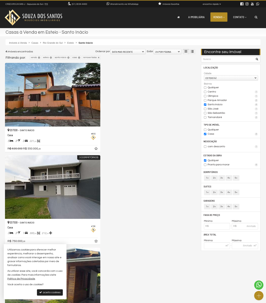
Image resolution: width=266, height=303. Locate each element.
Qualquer (213, 87)
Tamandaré (233, 117)
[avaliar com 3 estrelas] (15, 212)
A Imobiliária (196, 17)
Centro (233, 92)
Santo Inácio (233, 104)
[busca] (256, 17)
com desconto (233, 147)
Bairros (208, 84)
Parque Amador (233, 100)
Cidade (208, 73)
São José (233, 109)
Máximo (236, 223)
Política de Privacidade (128, 300)
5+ (236, 179)
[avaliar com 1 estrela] (7, 212)
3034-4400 (79, 4)
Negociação (210, 142)
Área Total (210, 236)
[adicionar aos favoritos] (62, 126)
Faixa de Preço (212, 217)
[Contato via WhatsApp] (258, 285)
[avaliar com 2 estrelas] (11, 212)
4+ (229, 179)
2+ (214, 179)
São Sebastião (233, 113)
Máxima (236, 243)
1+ (207, 179)
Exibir (150, 51)
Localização (211, 67)
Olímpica (233, 96)
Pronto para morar (233, 165)
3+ (221, 179)
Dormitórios (211, 173)
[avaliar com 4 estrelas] (19, 212)
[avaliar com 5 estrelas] (23, 212)
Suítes (208, 187)
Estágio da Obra (213, 156)
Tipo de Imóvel (212, 125)
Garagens (209, 202)
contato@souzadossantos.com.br (95, 281)
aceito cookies (49, 292)
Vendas (219, 17)
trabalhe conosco (85, 285)
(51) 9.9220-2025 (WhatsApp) (91, 276)
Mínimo (208, 223)
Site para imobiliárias (237, 300)
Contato (239, 17)
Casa (233, 134)
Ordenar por (102, 51)
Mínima (208, 243)
